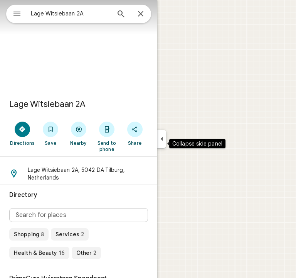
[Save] (51, 133)
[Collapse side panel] (161, 139)
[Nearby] (79, 133)
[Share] (135, 133)
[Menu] (17, 15)
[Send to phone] (106, 136)
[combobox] (70, 13)
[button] (78, 174)
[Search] (121, 15)
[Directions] (22, 133)
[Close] (140, 14)
